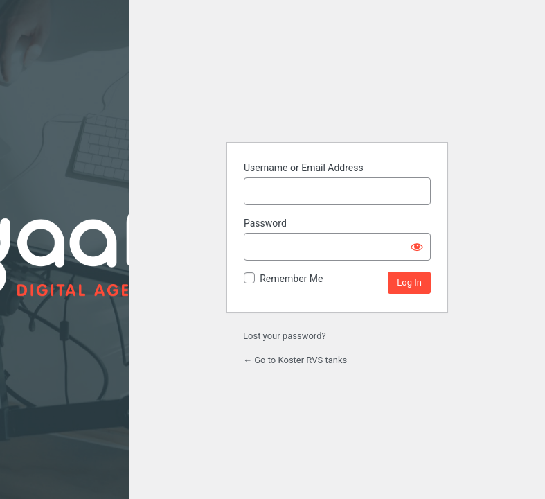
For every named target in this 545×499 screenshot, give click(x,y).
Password (265, 223)
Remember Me (291, 278)
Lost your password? (284, 336)
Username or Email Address (304, 167)
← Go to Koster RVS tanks (295, 360)
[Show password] (417, 247)
